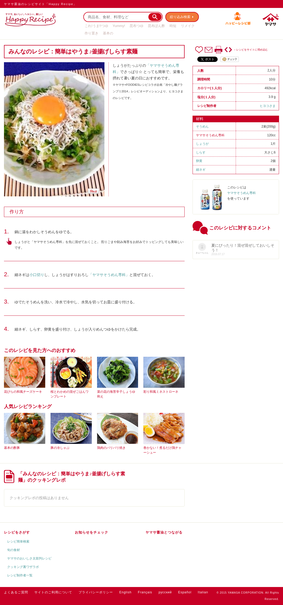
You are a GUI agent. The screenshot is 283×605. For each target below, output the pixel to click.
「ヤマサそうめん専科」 (109, 275)
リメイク (188, 26)
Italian (203, 592)
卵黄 (199, 161)
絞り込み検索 (180, 17)
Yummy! (119, 26)
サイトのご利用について (53, 592)
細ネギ (201, 169)
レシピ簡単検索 (18, 541)
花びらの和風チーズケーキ (23, 392)
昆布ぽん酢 (156, 26)
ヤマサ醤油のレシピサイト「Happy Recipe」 (40, 4)
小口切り (36, 275)
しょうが (202, 144)
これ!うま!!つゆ (96, 26)
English (125, 592)
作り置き (91, 33)
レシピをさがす (17, 532)
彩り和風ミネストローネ (160, 392)
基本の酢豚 (12, 448)
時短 (173, 26)
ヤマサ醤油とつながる (163, 532)
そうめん (202, 126)
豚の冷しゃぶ (60, 448)
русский (165, 592)
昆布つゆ (136, 26)
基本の (108, 33)
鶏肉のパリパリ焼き (111, 448)
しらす (201, 152)
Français (145, 592)
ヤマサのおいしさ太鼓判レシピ (29, 558)
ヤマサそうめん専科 (210, 135)
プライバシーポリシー (96, 592)
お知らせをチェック (91, 532)
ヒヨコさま (268, 106)
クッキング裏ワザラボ (23, 567)
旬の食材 (13, 550)
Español (184, 592)
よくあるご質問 (16, 592)
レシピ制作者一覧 (20, 575)
